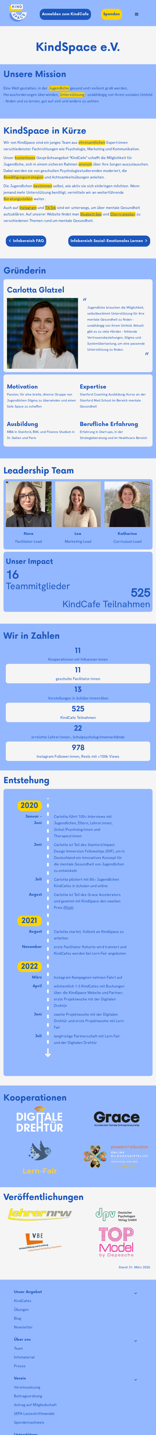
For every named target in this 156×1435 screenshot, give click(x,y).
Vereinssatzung (27, 1387)
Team (18, 1348)
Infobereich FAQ (28, 241)
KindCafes (22, 1300)
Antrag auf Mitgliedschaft (35, 1404)
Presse (20, 1366)
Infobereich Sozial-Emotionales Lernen (107, 241)
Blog (17, 1318)
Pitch (68, 907)
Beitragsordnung (28, 1396)
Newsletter (23, 1327)
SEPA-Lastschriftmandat (34, 1413)
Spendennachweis (29, 1422)
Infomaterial (24, 1357)
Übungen (21, 1309)
